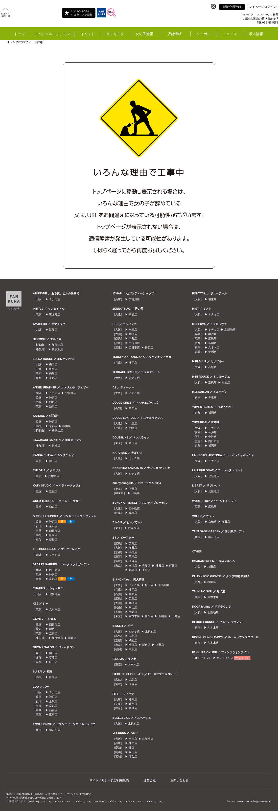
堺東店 (212, 299)
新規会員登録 (232, 7)
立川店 (53, 633)
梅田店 (53, 364)
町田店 (53, 661)
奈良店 (133, 338)
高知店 (53, 373)
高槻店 (212, 366)
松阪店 (53, 368)
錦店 (52, 628)
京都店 (53, 377)
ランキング (115, 34)
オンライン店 (225, 657)
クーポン (203, 34)
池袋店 (53, 406)
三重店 (53, 491)
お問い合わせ (179, 780)
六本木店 (53, 476)
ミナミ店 (54, 299)
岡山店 (53, 653)
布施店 (226, 382)
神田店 (53, 460)
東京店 (53, 714)
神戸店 (53, 397)
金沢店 (53, 526)
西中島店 (54, 569)
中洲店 (133, 649)
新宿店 (149, 616)
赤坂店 (146, 565)
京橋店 (133, 314)
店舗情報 (174, 34)
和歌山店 (57, 344)
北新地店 (70, 393)
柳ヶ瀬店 (213, 537)
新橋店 (53, 539)
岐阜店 (133, 512)
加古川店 (54, 729)
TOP (9, 42)
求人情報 (256, 34)
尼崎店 (133, 427)
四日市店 (54, 530)
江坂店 (53, 329)
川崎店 (56, 445)
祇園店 (66, 426)
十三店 (133, 329)
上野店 (133, 488)
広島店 (133, 543)
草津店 (53, 657)
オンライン (242, 657)
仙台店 (53, 401)
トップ (19, 34)
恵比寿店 (54, 314)
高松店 (133, 334)
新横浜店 (57, 349)
